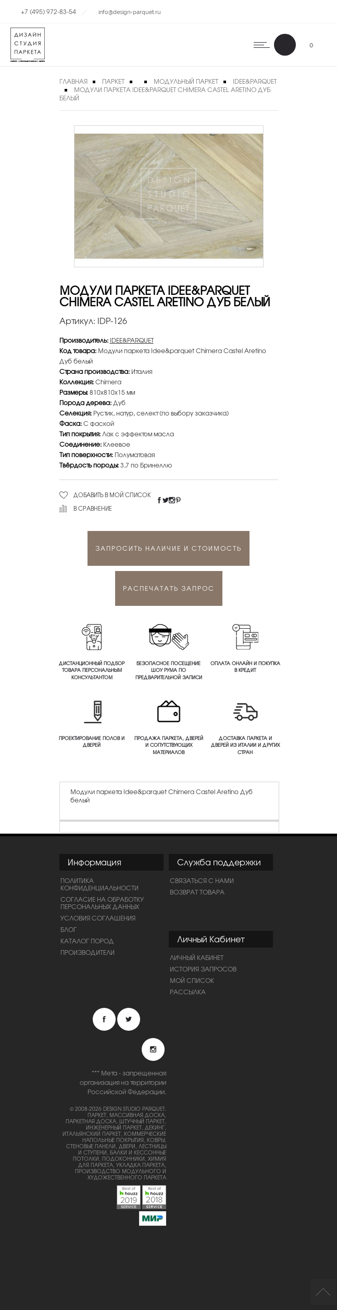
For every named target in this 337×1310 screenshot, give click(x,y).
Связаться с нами (202, 880)
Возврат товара (197, 892)
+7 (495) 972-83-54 (48, 11)
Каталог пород (87, 940)
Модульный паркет (186, 81)
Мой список (192, 980)
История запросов (203, 969)
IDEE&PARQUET (132, 340)
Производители (87, 952)
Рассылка (188, 991)
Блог (68, 929)
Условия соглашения (97, 918)
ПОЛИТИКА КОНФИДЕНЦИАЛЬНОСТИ (99, 884)
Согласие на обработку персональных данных (102, 902)
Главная (73, 81)
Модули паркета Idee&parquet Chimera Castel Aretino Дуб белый (164, 93)
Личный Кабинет (196, 957)
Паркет (113, 81)
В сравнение (92, 508)
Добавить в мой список (112, 494)
